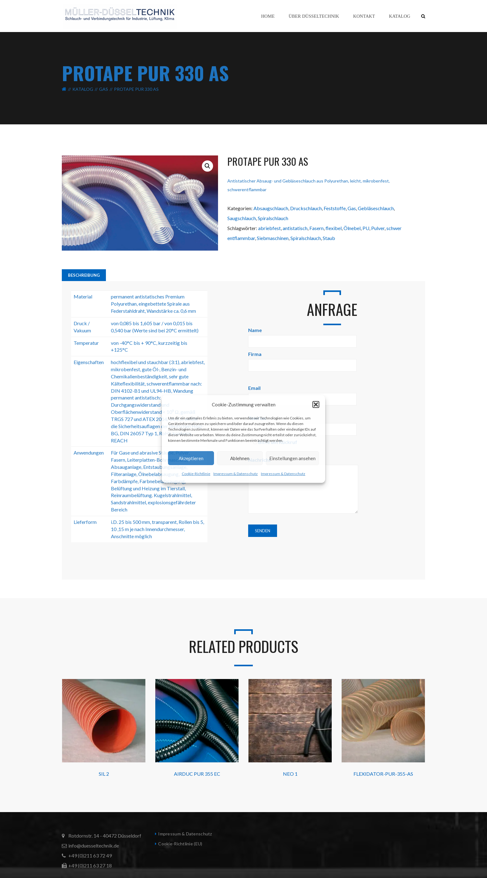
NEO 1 (290, 774)
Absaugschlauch (270, 208)
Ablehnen (239, 458)
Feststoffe (335, 208)
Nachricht (303, 486)
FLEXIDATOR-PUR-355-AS (383, 774)
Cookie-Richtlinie (196, 473)
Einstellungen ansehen (292, 458)
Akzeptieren (191, 458)
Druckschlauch (306, 208)
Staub (329, 238)
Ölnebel (352, 228)
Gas (103, 89)
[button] (316, 404)
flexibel (333, 228)
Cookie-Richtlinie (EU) (180, 843)
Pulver (378, 228)
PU (365, 228)
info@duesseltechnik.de (93, 845)
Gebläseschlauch (376, 208)
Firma (302, 359)
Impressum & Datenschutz (235, 473)
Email (302, 393)
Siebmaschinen (273, 238)
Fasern (316, 228)
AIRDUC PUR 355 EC (197, 774)
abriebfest (269, 228)
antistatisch (295, 228)
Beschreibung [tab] (84, 275)
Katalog (82, 89)
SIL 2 (104, 774)
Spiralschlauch (273, 218)
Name (302, 335)
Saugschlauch (241, 218)
